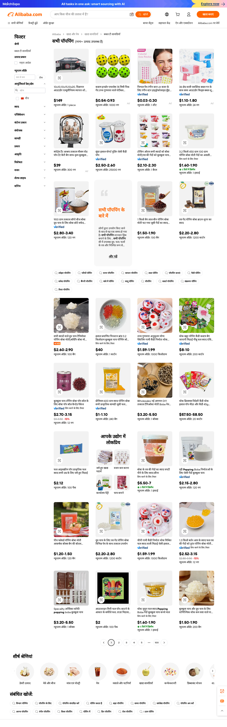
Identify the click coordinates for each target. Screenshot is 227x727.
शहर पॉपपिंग (116, 703)
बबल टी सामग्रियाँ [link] (112, 34)
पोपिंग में (84, 711)
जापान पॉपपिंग (129, 273)
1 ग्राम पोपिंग (147, 711)
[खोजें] (143, 14)
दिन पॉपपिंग (104, 711)
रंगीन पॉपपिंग (42, 711)
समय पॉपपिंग (138, 703)
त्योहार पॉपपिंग (63, 273)
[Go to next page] (164, 642)
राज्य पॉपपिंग (106, 273)
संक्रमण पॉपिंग (189, 281)
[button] (131, 14)
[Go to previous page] (103, 642)
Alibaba (56, 34)
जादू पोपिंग (127, 281)
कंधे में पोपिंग (107, 281)
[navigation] (29, 339)
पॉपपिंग (146, 281)
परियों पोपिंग (85, 273)
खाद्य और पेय (72, 34)
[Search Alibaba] (90, 14)
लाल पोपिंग (151, 273)
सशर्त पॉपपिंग (166, 281)
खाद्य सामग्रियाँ (91, 34)
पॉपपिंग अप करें (185, 703)
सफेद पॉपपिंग (62, 281)
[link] (222, 691)
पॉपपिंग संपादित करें (69, 703)
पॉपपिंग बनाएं (172, 273)
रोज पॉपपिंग (125, 711)
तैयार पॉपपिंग (62, 289)
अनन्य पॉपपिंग (20, 711)
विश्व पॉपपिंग (64, 711)
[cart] (178, 14)
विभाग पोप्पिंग (20, 703)
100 (157, 642)
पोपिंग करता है (94, 703)
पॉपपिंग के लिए (43, 703)
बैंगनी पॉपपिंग (84, 281)
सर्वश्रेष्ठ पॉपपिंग (161, 703)
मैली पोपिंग (193, 273)
